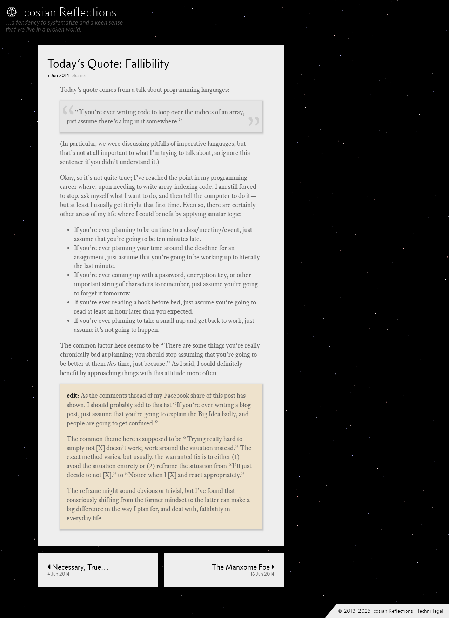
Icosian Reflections (392, 610)
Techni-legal (430, 610)
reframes (78, 75)
